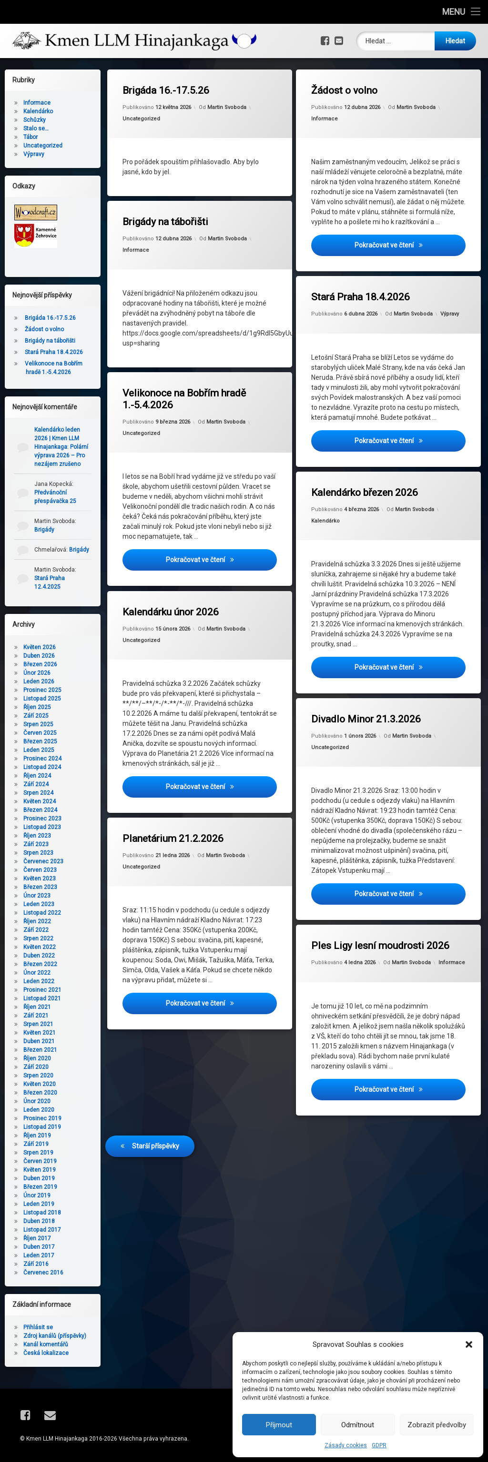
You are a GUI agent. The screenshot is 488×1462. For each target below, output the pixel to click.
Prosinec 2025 (42, 690)
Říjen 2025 (37, 707)
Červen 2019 (40, 1161)
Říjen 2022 (37, 921)
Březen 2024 (40, 810)
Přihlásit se (38, 1327)
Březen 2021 (40, 1050)
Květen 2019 (39, 1169)
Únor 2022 (37, 972)
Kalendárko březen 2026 (368, 469)
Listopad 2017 (42, 1229)
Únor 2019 (37, 1195)
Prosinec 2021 (42, 990)
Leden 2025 (38, 750)
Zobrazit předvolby (436, 1425)
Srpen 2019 (38, 1152)
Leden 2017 (38, 1255)
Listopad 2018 (42, 1212)
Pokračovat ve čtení (406, 244)
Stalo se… (36, 128)
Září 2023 (36, 844)
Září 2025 (36, 715)
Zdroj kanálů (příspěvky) (54, 1336)
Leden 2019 (38, 1204)
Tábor (30, 137)
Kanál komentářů (45, 1344)
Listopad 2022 (42, 912)
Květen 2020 (39, 1084)
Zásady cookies (346, 1445)
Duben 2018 (39, 1221)
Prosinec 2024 (42, 758)
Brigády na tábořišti (165, 221)
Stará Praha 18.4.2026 (361, 297)
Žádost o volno (345, 90)
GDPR (379, 1445)
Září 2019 (36, 1144)
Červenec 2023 (43, 861)
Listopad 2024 (42, 767)
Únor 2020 (37, 1101)
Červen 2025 (40, 733)
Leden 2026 (38, 681)
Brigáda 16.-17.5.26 (165, 90)
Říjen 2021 (37, 1007)
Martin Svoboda (226, 107)
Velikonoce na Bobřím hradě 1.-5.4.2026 (184, 399)
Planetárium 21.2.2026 (178, 816)
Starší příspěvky (155, 1105)
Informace (325, 119)
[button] (469, 1344)
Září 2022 (36, 930)
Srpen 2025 (38, 724)
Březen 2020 (40, 1092)
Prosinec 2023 (42, 818)
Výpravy (449, 314)
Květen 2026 (39, 647)
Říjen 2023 (37, 835)
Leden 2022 (38, 981)
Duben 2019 (39, 1178)
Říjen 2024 (37, 775)
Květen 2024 (39, 801)
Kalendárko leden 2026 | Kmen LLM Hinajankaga (57, 438)
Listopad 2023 (42, 827)
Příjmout (279, 1425)
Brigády (44, 529)
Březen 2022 (40, 964)
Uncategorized (141, 119)
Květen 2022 (39, 947)
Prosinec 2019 (42, 1118)
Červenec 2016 (43, 1272)
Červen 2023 (40, 870)
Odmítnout (357, 1425)
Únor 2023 (37, 895)
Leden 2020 (38, 1109)
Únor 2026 (37, 673)
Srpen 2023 (38, 853)
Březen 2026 (40, 664)
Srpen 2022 (38, 938)
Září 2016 (36, 1264)
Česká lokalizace (46, 1353)
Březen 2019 (40, 1187)
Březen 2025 (40, 741)
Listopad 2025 (42, 698)
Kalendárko (349, 493)
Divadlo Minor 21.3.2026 (368, 697)
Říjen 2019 (37, 1135)
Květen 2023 (39, 878)
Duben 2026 (39, 655)
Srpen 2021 (38, 1024)
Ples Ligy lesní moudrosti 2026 (372, 930)
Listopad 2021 (42, 998)
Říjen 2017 (37, 1238)
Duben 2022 (39, 955)
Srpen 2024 (38, 793)
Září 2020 (36, 1067)
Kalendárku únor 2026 (177, 587)
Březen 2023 (40, 887)
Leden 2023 (38, 904)
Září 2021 (36, 1015)
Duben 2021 (39, 1041)
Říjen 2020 (37, 1058)
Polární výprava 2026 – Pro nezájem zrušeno (61, 455)
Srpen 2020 (38, 1075)
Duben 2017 (39, 1247)
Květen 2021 (39, 1032)
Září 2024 (36, 784)
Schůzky (34, 120)
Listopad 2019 (42, 1127)
